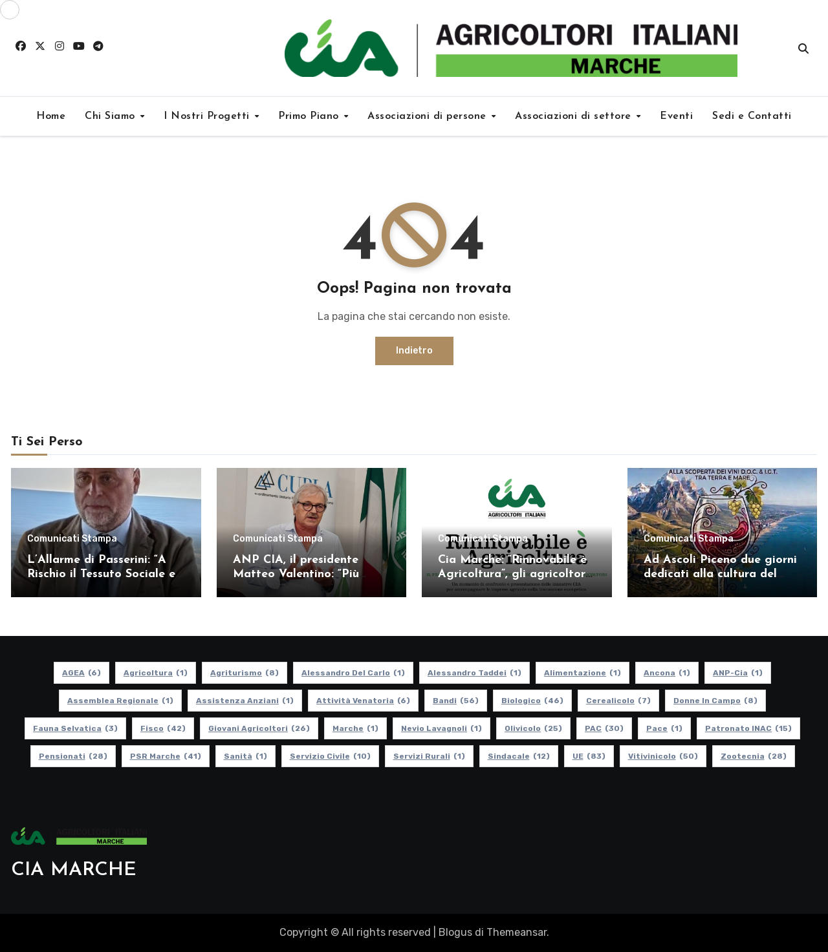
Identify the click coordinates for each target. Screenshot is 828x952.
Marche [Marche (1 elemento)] (355, 728)
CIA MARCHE (73, 870)
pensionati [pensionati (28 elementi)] (73, 756)
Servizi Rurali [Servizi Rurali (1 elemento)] (429, 756)
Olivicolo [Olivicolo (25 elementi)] (533, 728)
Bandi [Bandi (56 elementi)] (456, 700)
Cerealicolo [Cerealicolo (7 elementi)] (618, 700)
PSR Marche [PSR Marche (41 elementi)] (165, 756)
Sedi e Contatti (752, 116)
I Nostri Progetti (208, 116)
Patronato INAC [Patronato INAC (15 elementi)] (748, 728)
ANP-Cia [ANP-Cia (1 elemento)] (738, 672)
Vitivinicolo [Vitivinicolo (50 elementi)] (663, 756)
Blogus (455, 932)
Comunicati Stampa (72, 539)
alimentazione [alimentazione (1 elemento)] (582, 672)
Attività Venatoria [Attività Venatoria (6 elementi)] (363, 700)
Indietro (414, 350)
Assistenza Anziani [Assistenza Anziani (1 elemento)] (245, 700)
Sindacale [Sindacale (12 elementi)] (519, 756)
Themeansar (516, 932)
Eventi (676, 116)
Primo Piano (310, 116)
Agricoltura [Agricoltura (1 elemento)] (156, 672)
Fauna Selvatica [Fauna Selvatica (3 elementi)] (75, 728)
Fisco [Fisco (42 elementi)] (163, 728)
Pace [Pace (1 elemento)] (664, 728)
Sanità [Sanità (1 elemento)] (245, 756)
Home (50, 116)
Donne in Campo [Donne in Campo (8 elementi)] (715, 700)
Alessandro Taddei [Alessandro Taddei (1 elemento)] (474, 672)
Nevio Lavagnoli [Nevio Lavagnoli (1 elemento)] (441, 728)
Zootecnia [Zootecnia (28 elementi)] (754, 756)
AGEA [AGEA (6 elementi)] (81, 672)
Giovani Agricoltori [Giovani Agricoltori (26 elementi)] (259, 728)
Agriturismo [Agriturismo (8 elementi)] (244, 672)
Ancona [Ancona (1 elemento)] (667, 672)
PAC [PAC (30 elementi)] (604, 728)
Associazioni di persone (428, 116)
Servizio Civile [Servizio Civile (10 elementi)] (330, 756)
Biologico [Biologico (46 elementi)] (532, 700)
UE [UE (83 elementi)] (588, 756)
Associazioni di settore (575, 116)
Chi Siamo (111, 116)
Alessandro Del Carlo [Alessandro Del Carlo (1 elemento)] (353, 672)
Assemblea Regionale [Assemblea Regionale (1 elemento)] (120, 700)
